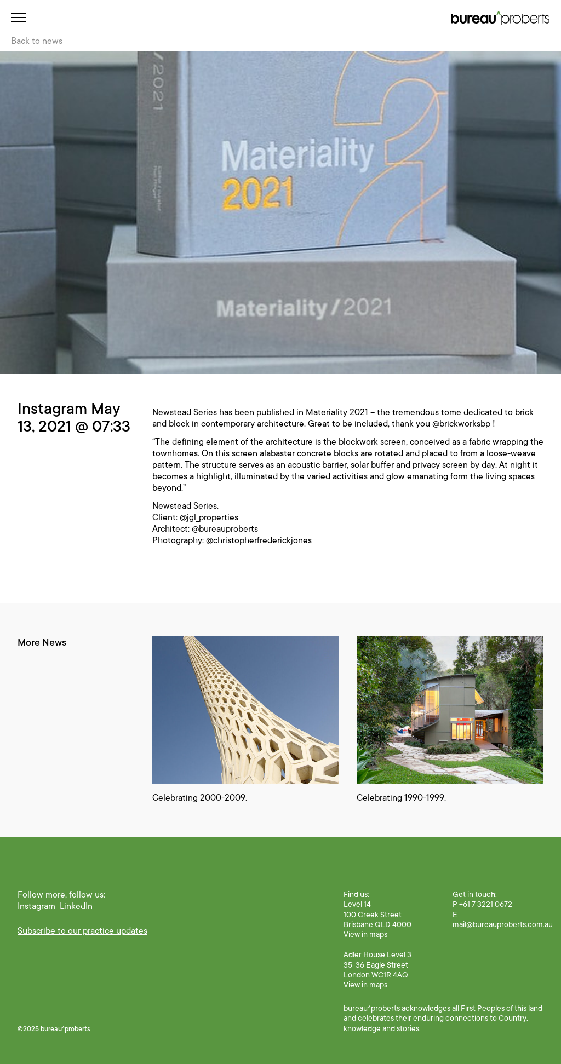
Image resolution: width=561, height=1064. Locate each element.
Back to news (36, 41)
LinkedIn (76, 906)
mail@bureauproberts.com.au (503, 924)
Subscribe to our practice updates (82, 930)
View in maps (365, 934)
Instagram (36, 906)
